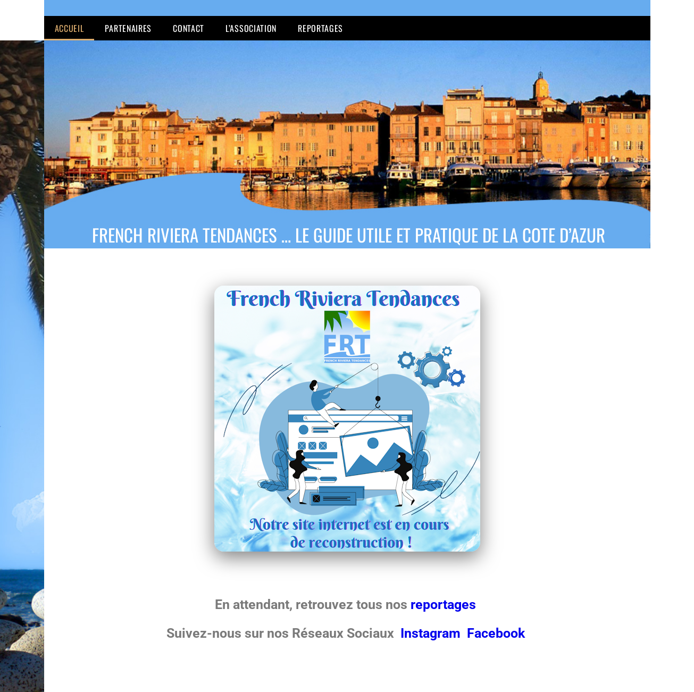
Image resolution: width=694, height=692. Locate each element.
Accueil (69, 28)
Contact (188, 28)
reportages (445, 604)
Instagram (432, 633)
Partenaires (128, 28)
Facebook (496, 633)
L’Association (251, 28)
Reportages (320, 28)
